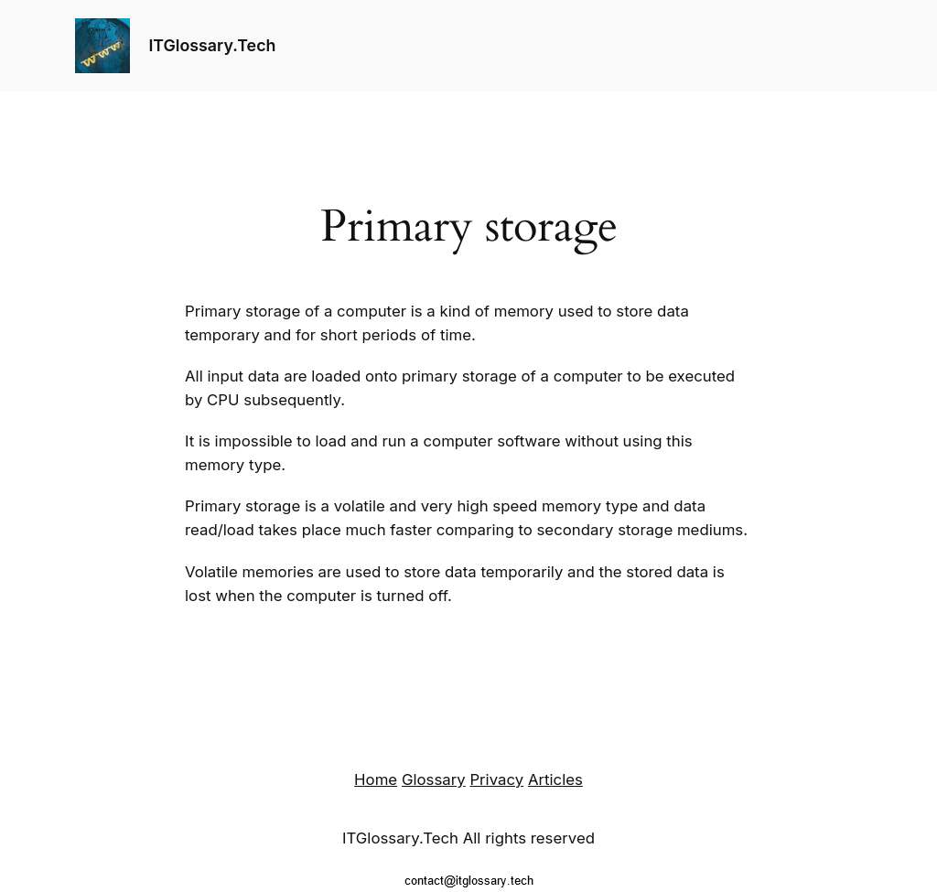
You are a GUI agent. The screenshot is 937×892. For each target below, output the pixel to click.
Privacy (496, 779)
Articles (555, 779)
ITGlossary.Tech (211, 45)
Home (375, 779)
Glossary (434, 779)
